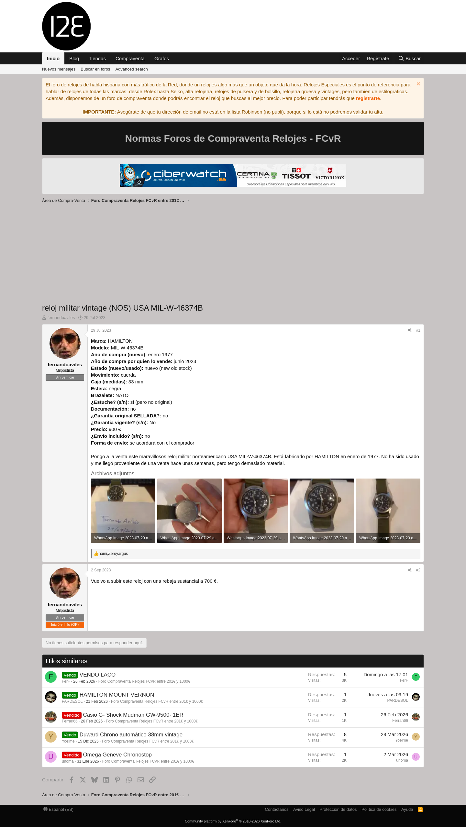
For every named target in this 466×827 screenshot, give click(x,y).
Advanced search (131, 69)
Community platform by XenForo (233, 821)
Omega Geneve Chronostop (117, 755)
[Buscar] (409, 58)
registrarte (368, 98)
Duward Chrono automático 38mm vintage (131, 735)
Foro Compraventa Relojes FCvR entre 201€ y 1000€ (144, 681)
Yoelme (68, 741)
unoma (68, 761)
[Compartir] (409, 330)
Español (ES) (58, 809)
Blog (74, 58)
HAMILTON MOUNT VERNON (117, 695)
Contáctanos (277, 809)
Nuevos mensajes (58, 69)
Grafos (161, 58)
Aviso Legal (304, 809)
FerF (66, 681)
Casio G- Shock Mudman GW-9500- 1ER (133, 715)
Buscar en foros (95, 69)
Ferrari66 (70, 721)
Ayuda (407, 809)
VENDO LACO (98, 675)
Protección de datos (338, 809)
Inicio (53, 58)
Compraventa (130, 58)
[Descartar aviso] (417, 84)
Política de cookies (378, 809)
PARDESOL (72, 701)
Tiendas (97, 58)
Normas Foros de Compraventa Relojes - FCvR (233, 138)
